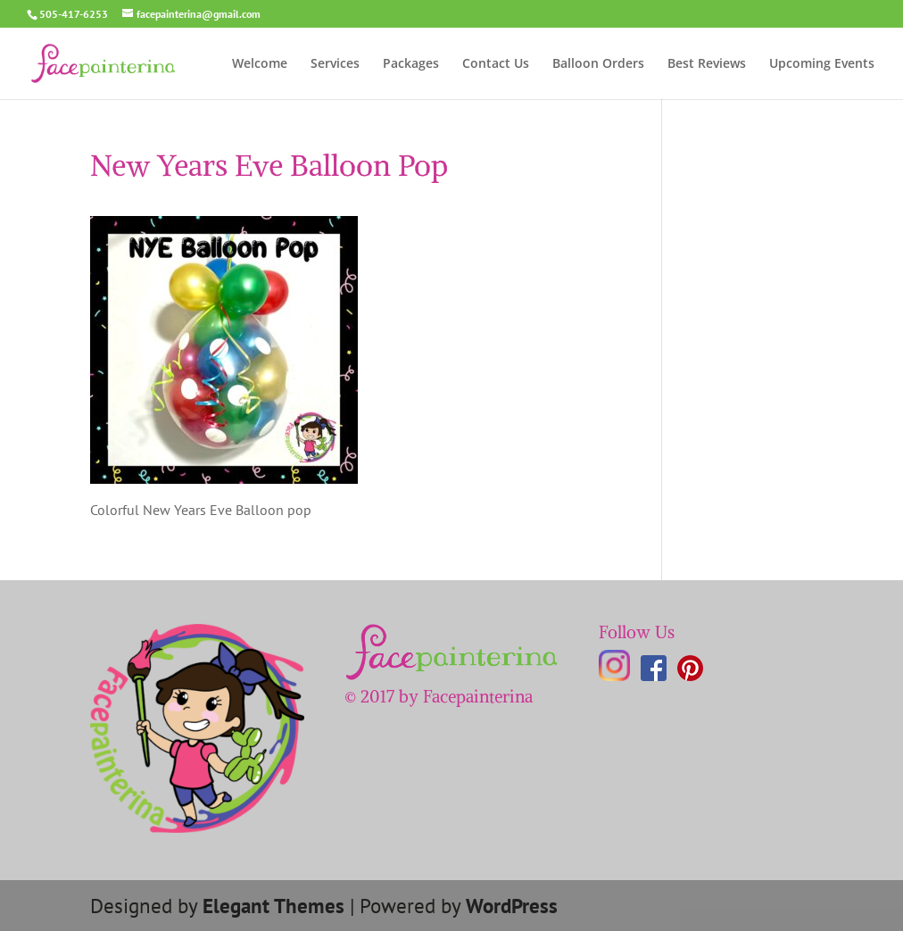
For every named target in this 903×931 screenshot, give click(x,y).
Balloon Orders (598, 64)
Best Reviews (706, 64)
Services (335, 64)
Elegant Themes (273, 906)
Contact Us (495, 64)
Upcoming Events (821, 64)
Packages (411, 64)
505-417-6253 (73, 14)
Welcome (259, 64)
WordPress (512, 906)
